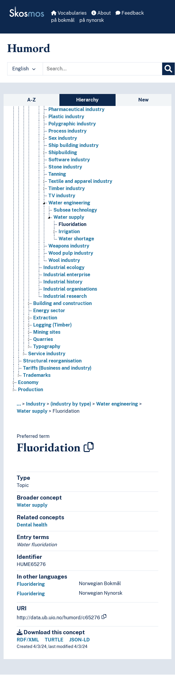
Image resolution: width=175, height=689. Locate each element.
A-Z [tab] (31, 100)
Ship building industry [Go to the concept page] (73, 145)
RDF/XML (28, 640)
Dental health (32, 525)
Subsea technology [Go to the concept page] (75, 210)
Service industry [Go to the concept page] (46, 354)
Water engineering (117, 404)
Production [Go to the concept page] (30, 390)
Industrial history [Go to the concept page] (62, 282)
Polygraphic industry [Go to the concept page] (72, 124)
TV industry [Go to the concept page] (61, 196)
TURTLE (54, 640)
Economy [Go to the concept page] (28, 383)
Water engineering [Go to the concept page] (69, 203)
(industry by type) (70, 404)
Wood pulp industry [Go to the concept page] (70, 253)
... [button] (19, 404)
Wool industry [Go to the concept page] (64, 260)
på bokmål (63, 20)
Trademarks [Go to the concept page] (36, 375)
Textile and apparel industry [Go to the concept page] (80, 181)
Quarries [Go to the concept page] (43, 339)
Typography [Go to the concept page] (46, 347)
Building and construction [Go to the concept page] (62, 303)
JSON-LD (79, 640)
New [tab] (143, 100)
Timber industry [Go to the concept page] (66, 189)
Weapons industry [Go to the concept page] (68, 246)
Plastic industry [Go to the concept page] (66, 117)
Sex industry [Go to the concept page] (62, 138)
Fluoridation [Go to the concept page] (72, 224)
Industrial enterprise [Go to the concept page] (66, 275)
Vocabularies (69, 13)
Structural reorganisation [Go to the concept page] (52, 361)
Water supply (32, 411)
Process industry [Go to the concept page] (67, 131)
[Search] (168, 68)
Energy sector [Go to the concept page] (49, 311)
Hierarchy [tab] (87, 100)
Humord (28, 48)
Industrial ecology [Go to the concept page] (64, 268)
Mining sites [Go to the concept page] (46, 332)
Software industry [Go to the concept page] (69, 160)
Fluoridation (66, 411)
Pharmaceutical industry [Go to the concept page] (76, 110)
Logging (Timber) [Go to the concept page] (52, 325)
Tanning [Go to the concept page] (57, 174)
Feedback (130, 13)
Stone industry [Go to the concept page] (65, 167)
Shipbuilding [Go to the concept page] (62, 153)
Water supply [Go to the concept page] (68, 217)
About (101, 13)
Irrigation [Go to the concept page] (69, 232)
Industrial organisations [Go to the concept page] (70, 289)
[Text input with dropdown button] (102, 68)
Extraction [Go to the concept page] (45, 318)
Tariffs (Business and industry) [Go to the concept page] (57, 368)
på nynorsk (91, 20)
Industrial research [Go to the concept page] (65, 296)
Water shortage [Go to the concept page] (76, 239)
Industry (35, 404)
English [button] (24, 69)
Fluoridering (31, 584)
